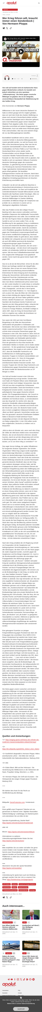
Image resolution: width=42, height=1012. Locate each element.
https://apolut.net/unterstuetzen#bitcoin (21, 832)
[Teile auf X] (7, 28)
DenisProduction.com (17, 802)
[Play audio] (13, 78)
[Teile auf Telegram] (3, 28)
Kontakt (20, 993)
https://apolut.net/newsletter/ (12, 868)
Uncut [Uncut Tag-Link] (24, 953)
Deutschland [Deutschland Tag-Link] (6, 887)
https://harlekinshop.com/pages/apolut (20, 879)
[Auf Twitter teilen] (7, 897)
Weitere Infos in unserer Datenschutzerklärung (21, 1003)
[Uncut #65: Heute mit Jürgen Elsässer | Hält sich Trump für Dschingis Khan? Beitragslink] (31, 959)
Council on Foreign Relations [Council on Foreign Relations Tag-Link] (27, 884)
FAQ (19, 990)
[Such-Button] (39, 3)
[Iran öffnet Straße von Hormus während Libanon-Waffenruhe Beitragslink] (11, 927)
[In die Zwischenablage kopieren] (10, 28)
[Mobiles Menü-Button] (3, 3)
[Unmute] (31, 79)
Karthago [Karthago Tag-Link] (32, 890)
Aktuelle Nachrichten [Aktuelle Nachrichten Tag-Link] (7, 922)
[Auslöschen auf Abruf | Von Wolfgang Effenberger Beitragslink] (31, 927)
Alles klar (21, 1009)
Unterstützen (5, 990)
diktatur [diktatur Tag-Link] (14, 887)
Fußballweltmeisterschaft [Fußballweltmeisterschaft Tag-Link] (10, 890)
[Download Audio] (35, 75)
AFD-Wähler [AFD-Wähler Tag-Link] (6, 884)
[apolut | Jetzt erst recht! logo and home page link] (12, 3)
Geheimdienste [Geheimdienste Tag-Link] (23, 890)
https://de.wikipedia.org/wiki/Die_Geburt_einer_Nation (20, 749)
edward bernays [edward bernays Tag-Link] (23, 887)
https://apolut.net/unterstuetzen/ (13, 841)
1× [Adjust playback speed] (22, 78)
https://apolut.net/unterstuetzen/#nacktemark (17, 823)
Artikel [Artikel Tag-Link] (24, 922)
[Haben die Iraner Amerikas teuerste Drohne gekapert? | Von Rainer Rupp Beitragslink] (11, 959)
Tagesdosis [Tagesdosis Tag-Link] (5, 9)
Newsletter (4, 993)
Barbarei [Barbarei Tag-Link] (14, 884)
